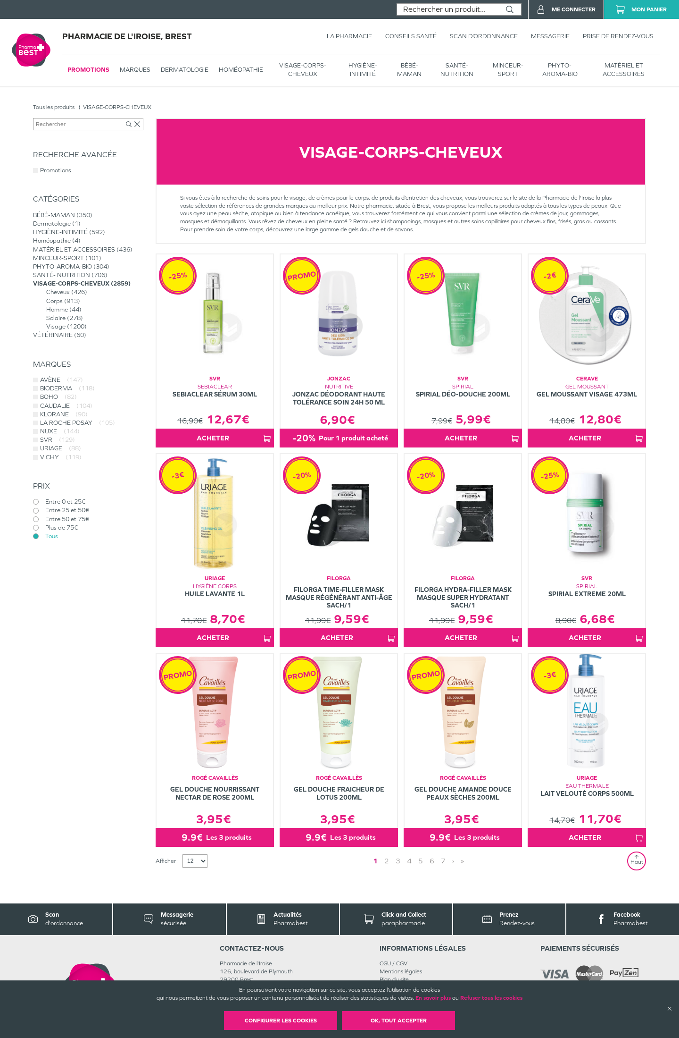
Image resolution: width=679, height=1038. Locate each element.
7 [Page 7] (443, 861)
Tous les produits (54, 107)
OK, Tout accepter (399, 1020)
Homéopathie (241, 69)
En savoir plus (433, 998)
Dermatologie (184, 69)
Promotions (88, 69)
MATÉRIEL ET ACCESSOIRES (624, 69)
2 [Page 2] (386, 861)
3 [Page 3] (398, 861)
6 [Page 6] (432, 861)
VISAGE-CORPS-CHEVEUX (302, 69)
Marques (135, 69)
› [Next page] (453, 861)
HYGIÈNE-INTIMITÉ (362, 69)
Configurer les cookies (281, 1020)
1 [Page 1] (375, 861)
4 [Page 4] (409, 861)
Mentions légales (401, 971)
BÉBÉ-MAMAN (409, 69)
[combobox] (447, 9)
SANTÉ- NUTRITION (456, 69)
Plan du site (394, 979)
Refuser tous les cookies (491, 998)
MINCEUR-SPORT (508, 69)
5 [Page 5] (420, 861)
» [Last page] (462, 861)
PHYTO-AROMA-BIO (560, 69)
